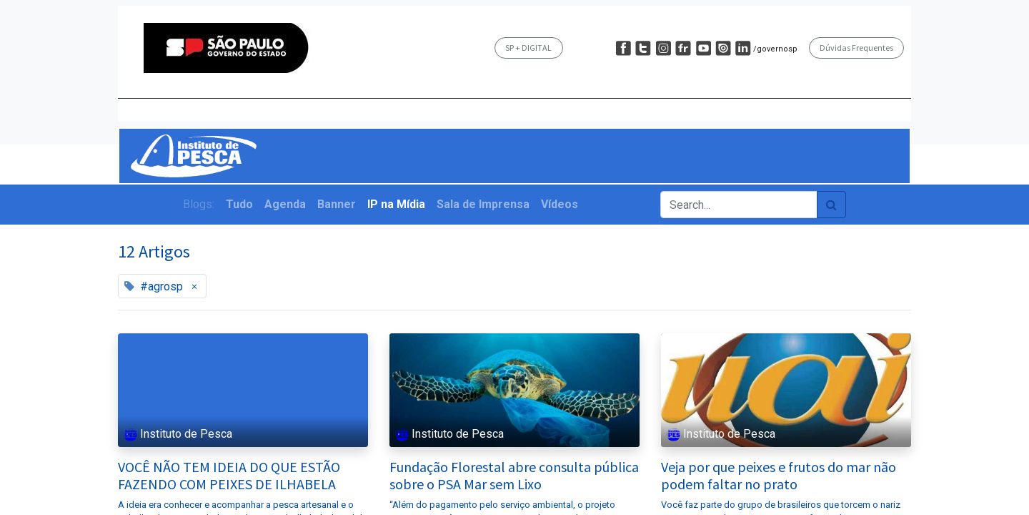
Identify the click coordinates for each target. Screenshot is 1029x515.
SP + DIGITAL (528, 47)
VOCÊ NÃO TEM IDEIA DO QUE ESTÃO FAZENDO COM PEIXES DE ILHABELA (229, 475)
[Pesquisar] (831, 204)
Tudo (239, 204)
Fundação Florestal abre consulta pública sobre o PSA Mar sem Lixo (514, 475)
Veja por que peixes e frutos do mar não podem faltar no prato (778, 475)
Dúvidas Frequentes (856, 47)
